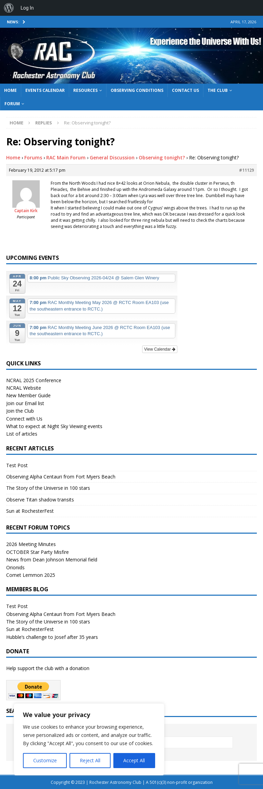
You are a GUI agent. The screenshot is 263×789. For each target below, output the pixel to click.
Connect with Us (24, 418)
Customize (45, 760)
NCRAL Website (23, 388)
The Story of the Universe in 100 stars (48, 488)
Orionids (15, 567)
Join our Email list (25, 403)
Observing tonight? (162, 157)
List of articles (21, 433)
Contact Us (185, 90)
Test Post (17, 465)
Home (10, 90)
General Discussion (112, 157)
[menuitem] (9, 8)
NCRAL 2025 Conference (33, 380)
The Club (218, 90)
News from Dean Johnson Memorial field (51, 559)
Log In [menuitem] (27, 8)
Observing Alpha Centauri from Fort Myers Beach (60, 476)
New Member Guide (28, 395)
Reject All (90, 760)
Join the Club (20, 411)
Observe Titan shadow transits (40, 499)
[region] (89, 739)
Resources (85, 90)
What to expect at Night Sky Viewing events (54, 426)
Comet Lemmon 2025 (30, 575)
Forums (33, 157)
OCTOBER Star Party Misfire (37, 552)
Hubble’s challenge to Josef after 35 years (52, 637)
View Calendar (159, 349)
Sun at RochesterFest (30, 511)
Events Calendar (45, 90)
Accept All (134, 760)
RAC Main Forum (66, 157)
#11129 (246, 170)
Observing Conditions (137, 90)
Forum (12, 104)
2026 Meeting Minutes (31, 544)
